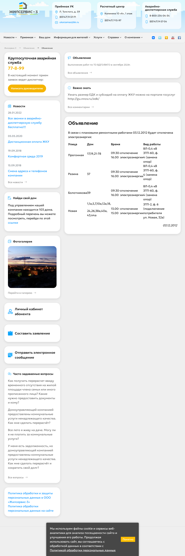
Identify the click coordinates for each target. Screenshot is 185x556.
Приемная (27, 37)
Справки (114, 37)
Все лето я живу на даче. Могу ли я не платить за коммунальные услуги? (32, 435)
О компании (133, 37)
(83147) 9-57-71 (68, 17)
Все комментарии (81, 108)
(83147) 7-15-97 (113, 20)
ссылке (13, 223)
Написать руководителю (27, 88)
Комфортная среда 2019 (25, 156)
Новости (9, 37)
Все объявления (80, 73)
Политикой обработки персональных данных (83, 550)
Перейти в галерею (22, 293)
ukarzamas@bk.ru (70, 22)
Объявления (29, 48)
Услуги (98, 37)
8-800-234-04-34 (160, 15)
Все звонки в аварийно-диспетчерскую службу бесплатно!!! (25, 123)
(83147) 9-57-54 (158, 21)
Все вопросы (18, 478)
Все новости (17, 183)
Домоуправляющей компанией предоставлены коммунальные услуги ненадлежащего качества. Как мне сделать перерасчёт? (32, 416)
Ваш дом (45, 37)
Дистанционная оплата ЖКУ (28, 142)
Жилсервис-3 (10, 48)
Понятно (128, 539)
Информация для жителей (72, 37)
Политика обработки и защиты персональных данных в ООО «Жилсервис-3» (30, 498)
